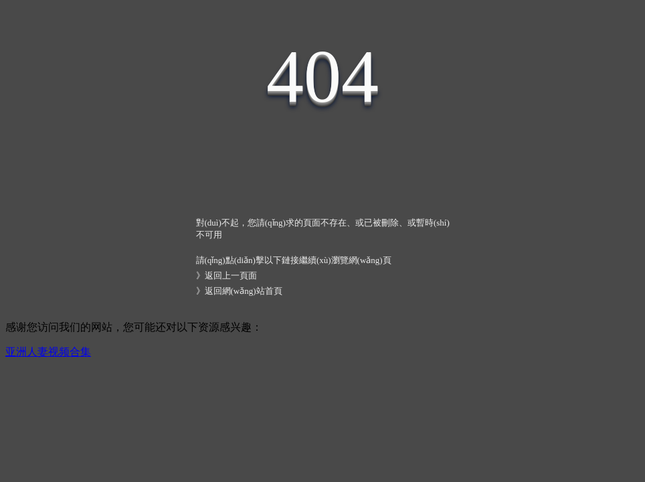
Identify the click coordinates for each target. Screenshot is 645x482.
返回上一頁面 (231, 275)
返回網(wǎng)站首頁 (243, 291)
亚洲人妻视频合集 (48, 351)
